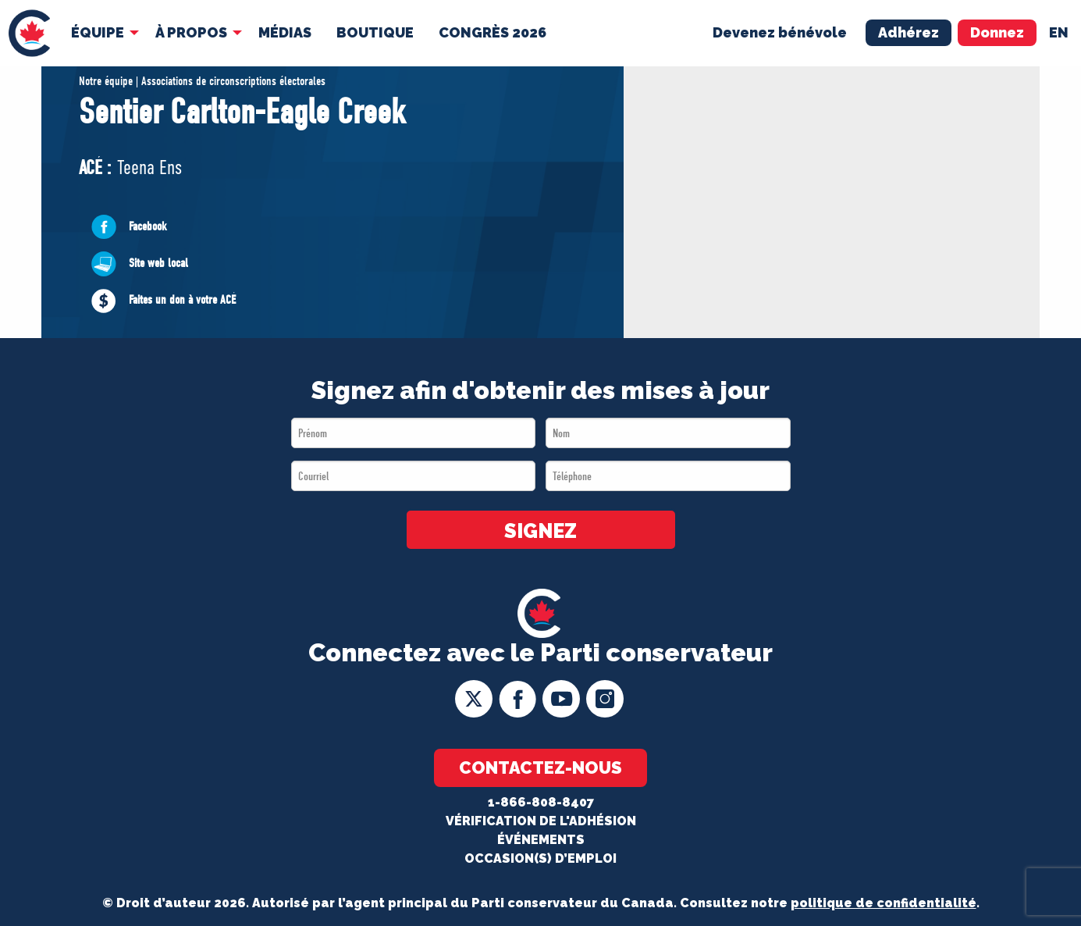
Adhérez (908, 32)
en (1059, 32)
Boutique (375, 32)
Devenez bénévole (780, 32)
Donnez (997, 32)
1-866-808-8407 (541, 802)
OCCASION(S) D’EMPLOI (540, 858)
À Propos (191, 32)
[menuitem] (29, 33)
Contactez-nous (540, 767)
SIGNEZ (540, 531)
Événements (541, 839)
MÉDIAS (284, 32)
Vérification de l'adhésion (541, 821)
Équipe (97, 32)
